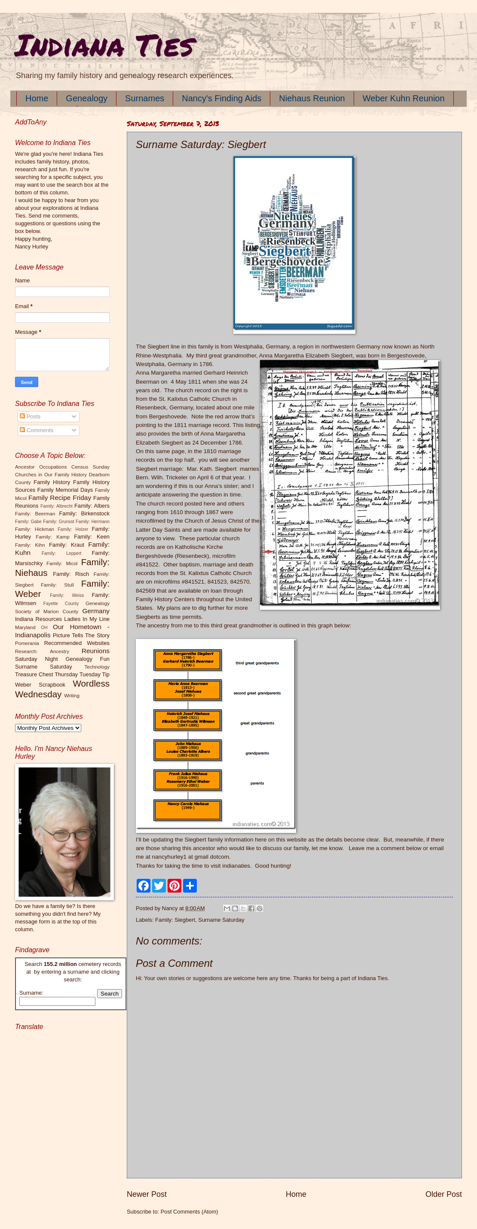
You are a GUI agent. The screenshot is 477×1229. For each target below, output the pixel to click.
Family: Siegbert (175, 920)
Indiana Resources (38, 619)
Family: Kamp (52, 536)
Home (36, 98)
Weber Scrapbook (40, 684)
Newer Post (147, 1194)
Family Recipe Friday (59, 497)
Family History (52, 482)
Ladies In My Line (87, 619)
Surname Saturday (221, 920)
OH (44, 627)
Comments (36, 430)
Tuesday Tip (95, 674)
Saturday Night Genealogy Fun (62, 659)
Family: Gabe (28, 521)
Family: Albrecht (56, 506)
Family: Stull (57, 584)
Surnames (144, 98)
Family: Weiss (67, 595)
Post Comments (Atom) (189, 1211)
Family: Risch (71, 574)
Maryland (25, 627)
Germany (96, 610)
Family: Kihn (30, 545)
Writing (72, 695)
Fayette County (61, 603)
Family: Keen (92, 536)
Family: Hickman (34, 529)
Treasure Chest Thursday (46, 674)
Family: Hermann (93, 521)
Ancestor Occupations (41, 466)
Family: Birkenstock (84, 513)
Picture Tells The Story (81, 635)
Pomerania (27, 643)
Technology (97, 666)
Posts (30, 416)
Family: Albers (92, 505)
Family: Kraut (66, 545)
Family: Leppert (61, 553)
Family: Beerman (35, 513)
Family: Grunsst (58, 521)
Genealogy (86, 98)
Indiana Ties (104, 44)
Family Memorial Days (65, 490)
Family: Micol (62, 563)
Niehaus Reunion (312, 98)
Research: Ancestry (42, 651)
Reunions (96, 650)
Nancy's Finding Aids (221, 98)
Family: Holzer (73, 529)
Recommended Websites (77, 643)
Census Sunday (90, 466)
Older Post (443, 1194)
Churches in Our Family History (51, 474)
